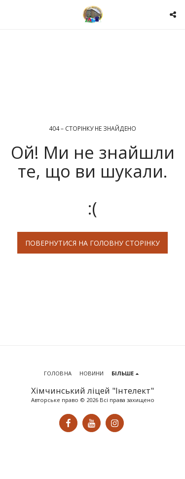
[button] (10, 14)
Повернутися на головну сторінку (92, 243)
